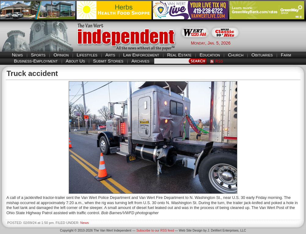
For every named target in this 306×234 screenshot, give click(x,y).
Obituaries (262, 54)
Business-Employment (36, 60)
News (17, 54)
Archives (140, 60)
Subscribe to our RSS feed (155, 230)
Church (235, 54)
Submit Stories (108, 60)
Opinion (61, 54)
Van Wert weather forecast (275, 43)
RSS (219, 61)
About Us (75, 60)
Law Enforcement (141, 54)
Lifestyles (87, 54)
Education (209, 54)
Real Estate (179, 54)
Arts (110, 54)
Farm (286, 54)
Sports (38, 54)
